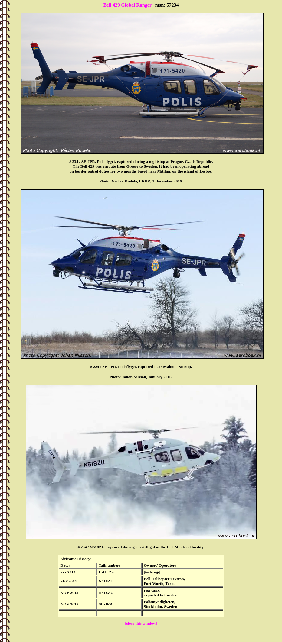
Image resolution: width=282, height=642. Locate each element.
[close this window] (141, 623)
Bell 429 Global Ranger (127, 5)
